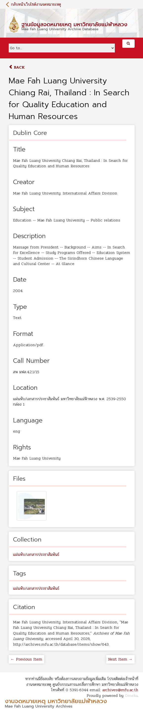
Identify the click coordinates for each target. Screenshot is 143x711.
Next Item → (120, 659)
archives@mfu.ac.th (120, 690)
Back (17, 67)
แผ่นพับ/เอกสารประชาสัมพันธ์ (36, 554)
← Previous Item (26, 659)
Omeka (131, 695)
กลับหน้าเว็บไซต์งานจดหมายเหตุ (36, 4)
